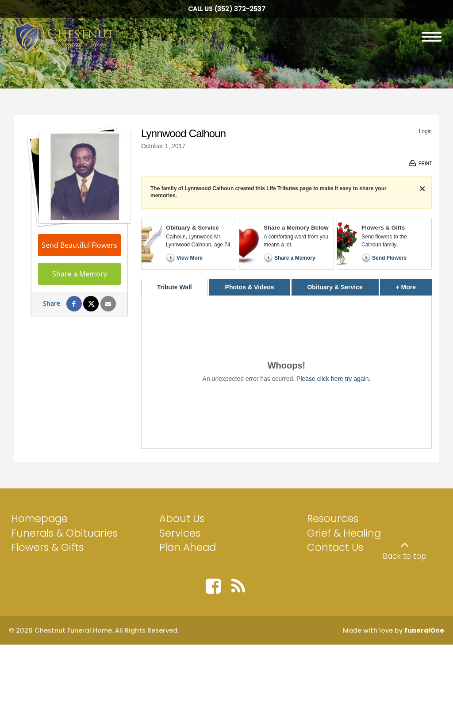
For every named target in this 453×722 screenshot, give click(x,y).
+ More (414, 285)
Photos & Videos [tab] (249, 287)
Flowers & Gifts (47, 547)
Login (425, 131)
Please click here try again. (333, 378)
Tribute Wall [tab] (174, 287)
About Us (181, 518)
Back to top (404, 556)
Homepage (39, 518)
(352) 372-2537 (239, 8)
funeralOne (424, 630)
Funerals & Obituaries (64, 533)
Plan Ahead (187, 547)
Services (179, 533)
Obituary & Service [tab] (334, 287)
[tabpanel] (286, 371)
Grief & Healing (344, 533)
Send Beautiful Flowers (79, 245)
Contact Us (335, 547)
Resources (332, 518)
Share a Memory (79, 274)
